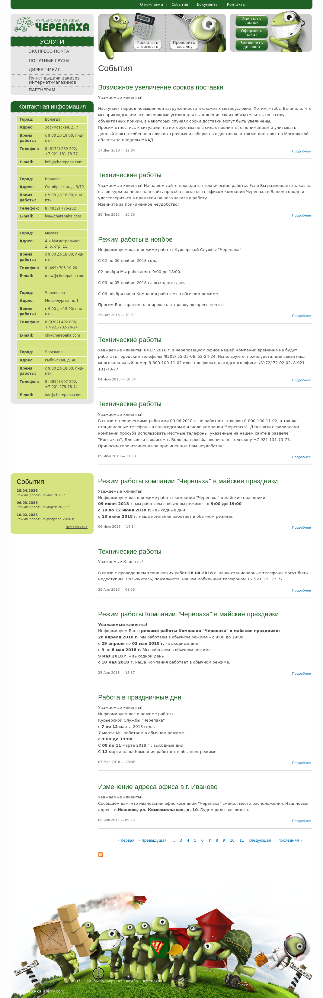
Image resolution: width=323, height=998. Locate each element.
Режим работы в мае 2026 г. (41, 495)
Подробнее (301, 151)
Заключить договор (251, 45)
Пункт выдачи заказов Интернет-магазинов (54, 80)
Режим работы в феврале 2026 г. (46, 519)
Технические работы (130, 175)
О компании (151, 4)
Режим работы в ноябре (135, 239)
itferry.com (54, 991)
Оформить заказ (251, 32)
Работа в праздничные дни (139, 697)
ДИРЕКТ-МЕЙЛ (45, 69)
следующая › (261, 840)
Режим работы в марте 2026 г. (43, 507)
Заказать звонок (251, 20)
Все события (77, 527)
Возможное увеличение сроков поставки (160, 87)
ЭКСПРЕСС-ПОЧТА (49, 51)
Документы (207, 4)
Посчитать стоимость (147, 44)
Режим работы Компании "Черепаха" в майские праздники (188, 614)
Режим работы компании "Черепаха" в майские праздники (188, 481)
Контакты (236, 4)
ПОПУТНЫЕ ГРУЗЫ (49, 60)
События (179, 4)
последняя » (290, 840)
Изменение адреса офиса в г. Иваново (158, 787)
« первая (125, 840)
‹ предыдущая (153, 840)
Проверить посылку (184, 44)
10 (232, 840)
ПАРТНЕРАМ (42, 89)
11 (241, 840)
